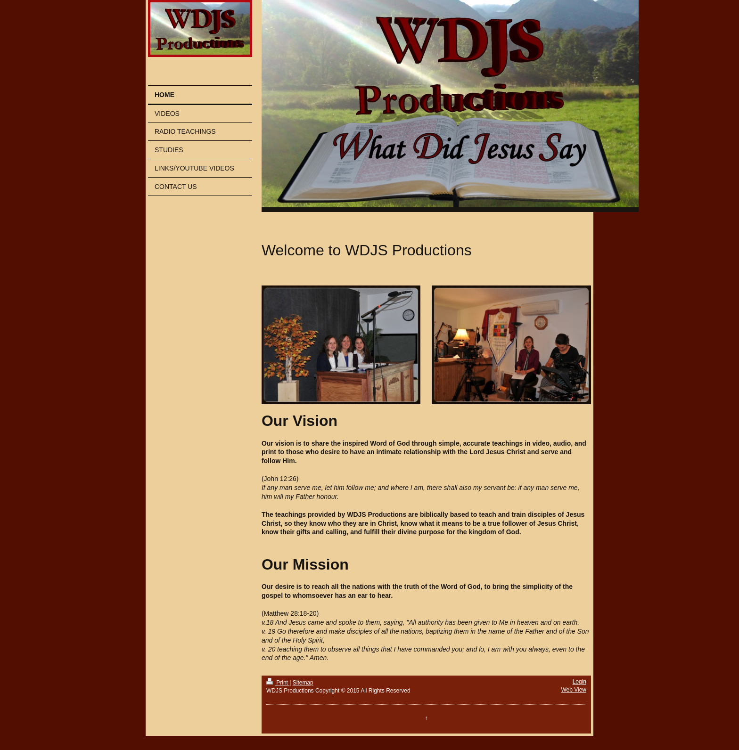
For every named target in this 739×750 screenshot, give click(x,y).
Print (277, 682)
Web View (573, 689)
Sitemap (303, 682)
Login (579, 681)
